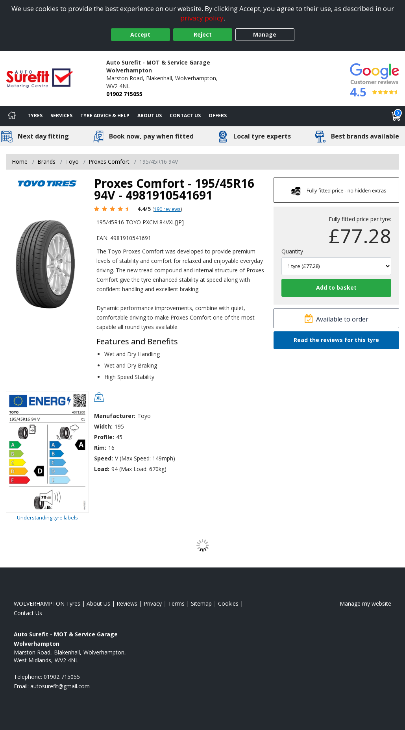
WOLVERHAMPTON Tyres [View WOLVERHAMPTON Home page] (47, 603)
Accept (140, 34)
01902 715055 (124, 94)
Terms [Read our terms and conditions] (176, 603)
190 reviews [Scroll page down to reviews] (167, 209)
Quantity (292, 251)
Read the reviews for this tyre (336, 340)
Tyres (35, 115)
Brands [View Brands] (46, 161)
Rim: (100, 447)
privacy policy (202, 17)
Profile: (104, 437)
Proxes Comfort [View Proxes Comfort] (109, 161)
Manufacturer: (114, 416)
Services (61, 115)
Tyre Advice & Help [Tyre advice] (104, 115)
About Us (149, 115)
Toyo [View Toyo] (72, 161)
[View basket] (396, 116)
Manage (264, 34)
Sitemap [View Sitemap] (201, 603)
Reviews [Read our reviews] (127, 603)
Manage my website (365, 603)
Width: (103, 426)
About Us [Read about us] (98, 603)
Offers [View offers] (218, 115)
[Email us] (60, 686)
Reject (203, 34)
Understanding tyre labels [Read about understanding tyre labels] (47, 517)
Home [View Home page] (20, 161)
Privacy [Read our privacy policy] (153, 603)
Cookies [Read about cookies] (228, 603)
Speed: (103, 458)
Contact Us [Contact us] (185, 115)
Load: (101, 469)
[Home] (12, 116)
